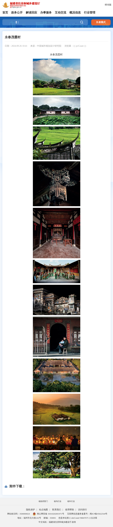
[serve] (22, 5)
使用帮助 (69, 509)
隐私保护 (30, 509)
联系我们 (56, 509)
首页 (5, 12)
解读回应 (31, 12)
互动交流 (60, 12)
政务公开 (17, 12)
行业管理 (89, 12)
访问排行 (82, 509)
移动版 (108, 4)
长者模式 (101, 22)
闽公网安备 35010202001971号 (48, 514)
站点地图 (43, 509)
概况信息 (75, 12)
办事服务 (46, 12)
